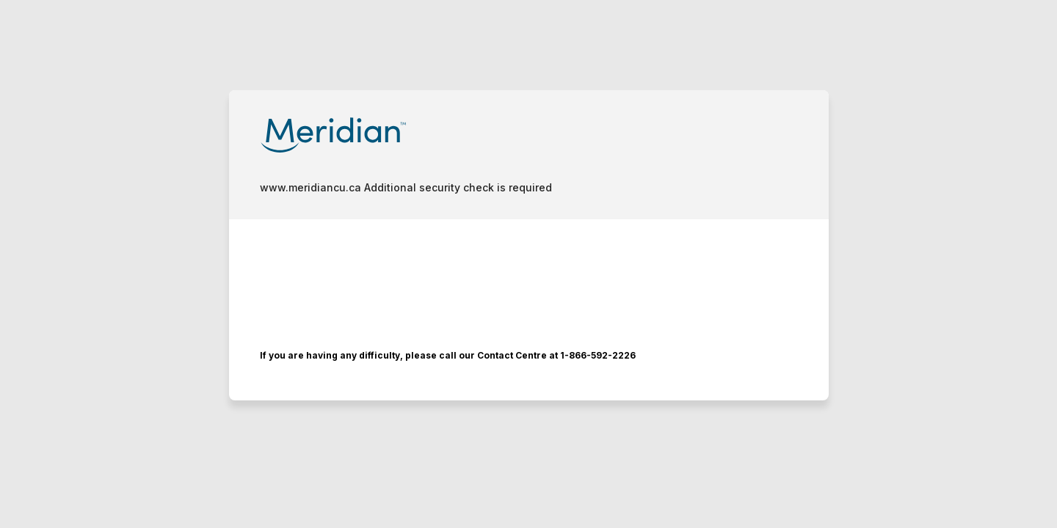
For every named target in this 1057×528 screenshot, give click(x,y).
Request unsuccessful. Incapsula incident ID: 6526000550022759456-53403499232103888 (528, 264)
